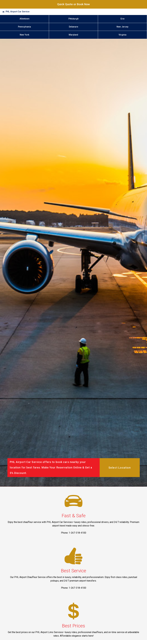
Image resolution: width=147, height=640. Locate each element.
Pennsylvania (24, 27)
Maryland (73, 35)
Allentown (24, 19)
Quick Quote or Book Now (73, 4)
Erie (122, 19)
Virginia (122, 35)
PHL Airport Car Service (17, 11)
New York (24, 35)
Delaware (73, 27)
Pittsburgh (73, 19)
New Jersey (122, 27)
